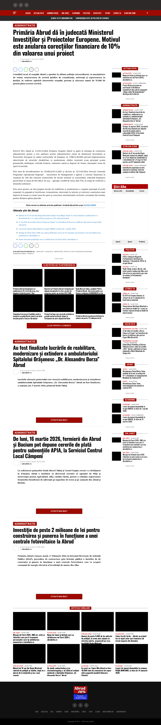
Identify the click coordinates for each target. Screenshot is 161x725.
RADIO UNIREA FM (108, 711)
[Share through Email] (37, 69)
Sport (107, 13)
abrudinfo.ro (27, 61)
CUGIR (66, 711)
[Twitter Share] (31, 69)
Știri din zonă (129, 13)
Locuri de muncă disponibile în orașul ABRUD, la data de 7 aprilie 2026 (47, 229)
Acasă (28, 13)
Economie (76, 13)
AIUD (36, 711)
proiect (31, 253)
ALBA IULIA (44, 711)
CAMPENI (59, 711)
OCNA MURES (75, 711)
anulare (40, 251)
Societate (97, 13)
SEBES (84, 711)
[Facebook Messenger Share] (20, 69)
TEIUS (91, 711)
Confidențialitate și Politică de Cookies (92, 18)
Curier (141, 191)
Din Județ (65, 13)
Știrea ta (117, 13)
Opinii (118, 242)
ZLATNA (97, 711)
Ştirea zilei (118, 191)
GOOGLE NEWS (90, 205)
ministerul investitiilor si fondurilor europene (73, 251)
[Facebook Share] (15, 69)
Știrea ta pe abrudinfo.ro (62, 18)
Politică (86, 13)
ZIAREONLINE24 (121, 711)
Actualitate (39, 13)
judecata (49, 251)
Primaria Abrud (20, 253)
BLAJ (51, 711)
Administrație (52, 13)
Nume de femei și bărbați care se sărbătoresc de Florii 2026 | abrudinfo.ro (48, 239)
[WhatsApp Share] (26, 69)
